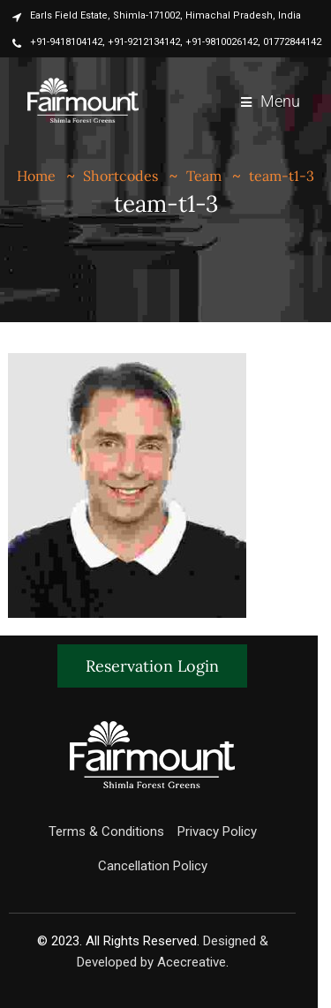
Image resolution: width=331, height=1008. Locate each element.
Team (204, 175)
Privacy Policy (217, 831)
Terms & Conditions (106, 831)
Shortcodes (120, 175)
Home (36, 175)
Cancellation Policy (152, 866)
